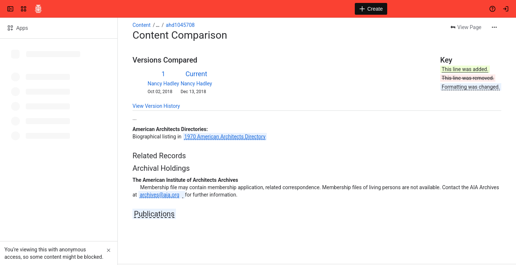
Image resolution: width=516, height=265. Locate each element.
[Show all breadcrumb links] (157, 25)
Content (141, 25)
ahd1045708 (180, 25)
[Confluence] (38, 9)
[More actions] (494, 27)
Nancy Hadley (163, 83)
